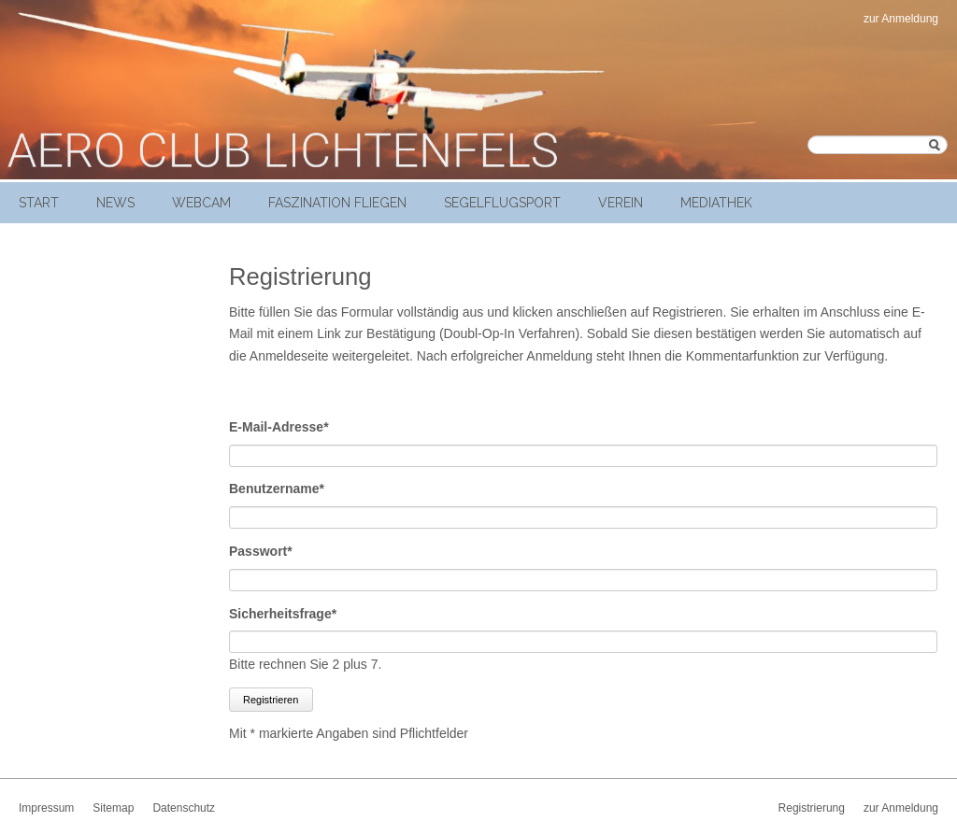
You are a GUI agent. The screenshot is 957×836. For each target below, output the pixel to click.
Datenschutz (183, 808)
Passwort (261, 550)
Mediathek (716, 202)
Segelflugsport (502, 202)
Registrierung (811, 808)
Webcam (201, 202)
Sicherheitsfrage (282, 612)
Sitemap (113, 808)
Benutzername (276, 487)
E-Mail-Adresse (279, 425)
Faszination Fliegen (337, 202)
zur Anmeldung (901, 18)
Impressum (46, 808)
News (115, 202)
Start (39, 202)
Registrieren (270, 699)
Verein (620, 202)
